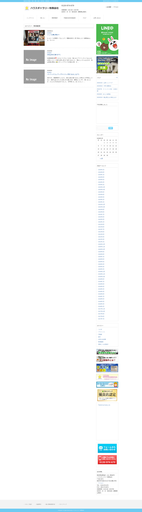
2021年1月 (101, 241)
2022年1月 (101, 222)
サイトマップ (63, 504)
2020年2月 (101, 269)
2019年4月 (101, 289)
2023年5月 (101, 197)
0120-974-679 (68, 5)
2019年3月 (101, 291)
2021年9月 (101, 224)
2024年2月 (101, 184)
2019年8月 (101, 279)
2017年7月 (101, 319)
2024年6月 (101, 177)
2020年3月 (101, 266)
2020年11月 (101, 246)
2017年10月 (101, 311)
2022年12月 (101, 204)
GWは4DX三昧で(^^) (53, 54)
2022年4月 (101, 219)
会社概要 (108, 7)
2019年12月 (101, 271)
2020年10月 (101, 249)
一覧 (117, 77)
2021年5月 (101, 234)
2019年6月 (101, 284)
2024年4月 (101, 182)
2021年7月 (101, 229)
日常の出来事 (102, 339)
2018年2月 (101, 306)
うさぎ (100, 329)
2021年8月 (101, 227)
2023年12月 (101, 187)
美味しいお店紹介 (103, 344)
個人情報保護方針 (50, 504)
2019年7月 (101, 281)
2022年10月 (101, 207)
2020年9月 (101, 251)
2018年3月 (101, 304)
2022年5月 (101, 217)
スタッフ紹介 (28, 504)
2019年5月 (101, 286)
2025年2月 (101, 169)
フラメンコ (101, 332)
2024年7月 (101, 174)
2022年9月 (101, 209)
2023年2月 (101, 199)
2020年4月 (101, 264)
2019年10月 (101, 276)
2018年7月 (101, 296)
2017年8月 (101, 316)
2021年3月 (101, 239)
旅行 (99, 337)
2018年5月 (101, 299)
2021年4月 (101, 237)
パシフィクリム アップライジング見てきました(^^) (63, 74)
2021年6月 (101, 232)
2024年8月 (101, 172)
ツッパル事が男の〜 (53, 35)
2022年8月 (101, 212)
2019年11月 (101, 274)
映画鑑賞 (49, 32)
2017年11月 (101, 309)
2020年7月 (101, 256)
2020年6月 (101, 259)
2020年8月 (101, 254)
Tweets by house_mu (104, 405)
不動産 (100, 334)
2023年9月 (101, 192)
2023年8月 (101, 194)
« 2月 (101, 158)
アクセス (116, 7)
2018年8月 (101, 294)
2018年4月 (101, 301)
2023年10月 (101, 189)
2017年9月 (101, 314)
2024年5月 (101, 179)
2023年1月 (101, 202)
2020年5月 (101, 261)
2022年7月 (101, 214)
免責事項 (38, 504)
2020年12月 (101, 244)
